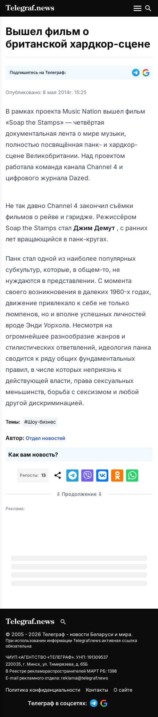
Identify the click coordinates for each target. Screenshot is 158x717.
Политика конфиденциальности (43, 690)
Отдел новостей (45, 438)
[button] (137, 72)
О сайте (123, 690)
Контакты (97, 690)
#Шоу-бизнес (40, 422)
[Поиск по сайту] (148, 8)
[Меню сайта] (138, 8)
